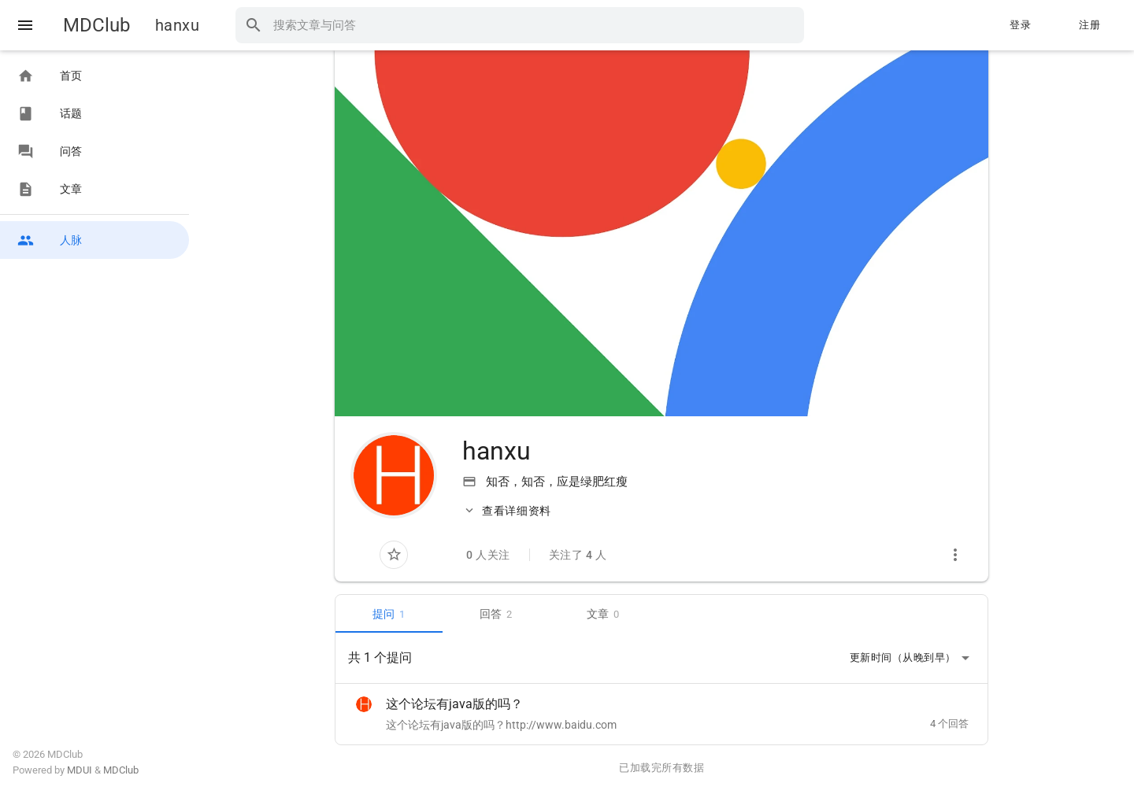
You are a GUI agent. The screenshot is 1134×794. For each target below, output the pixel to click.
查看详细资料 (506, 511)
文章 (603, 614)
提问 (389, 614)
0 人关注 (488, 554)
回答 (496, 614)
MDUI (79, 770)
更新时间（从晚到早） (912, 657)
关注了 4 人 (578, 554)
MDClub (96, 25)
